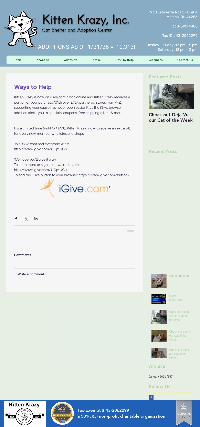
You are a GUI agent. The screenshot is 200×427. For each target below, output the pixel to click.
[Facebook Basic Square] (151, 397)
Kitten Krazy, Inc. (85, 20)
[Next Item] (187, 96)
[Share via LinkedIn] (36, 219)
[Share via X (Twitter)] (26, 219)
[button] (42, 60)
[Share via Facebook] (16, 219)
